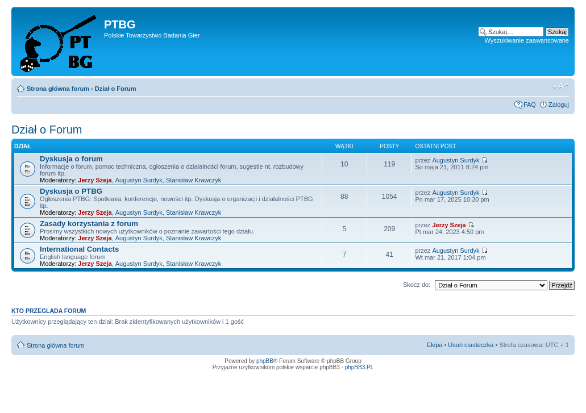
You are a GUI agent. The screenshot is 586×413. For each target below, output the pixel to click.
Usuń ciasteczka (470, 344)
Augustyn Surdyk (139, 180)
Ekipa (435, 344)
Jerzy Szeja (94, 180)
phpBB (264, 361)
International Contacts (79, 249)
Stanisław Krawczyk (193, 180)
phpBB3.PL (359, 367)
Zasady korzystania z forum (89, 223)
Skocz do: (416, 284)
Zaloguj (558, 104)
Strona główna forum (58, 88)
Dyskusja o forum (71, 159)
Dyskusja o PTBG (71, 191)
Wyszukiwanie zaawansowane (527, 40)
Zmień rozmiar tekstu (560, 86)
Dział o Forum (115, 88)
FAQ (529, 104)
